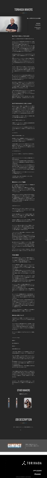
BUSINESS (7, 461)
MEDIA (7, 468)
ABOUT (7, 456)
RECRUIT (7, 470)
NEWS (6, 463)
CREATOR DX (8, 459)
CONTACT (7, 472)
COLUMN (7, 466)
